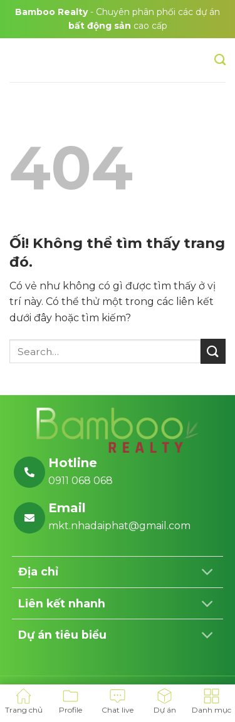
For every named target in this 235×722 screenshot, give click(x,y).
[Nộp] (213, 351)
